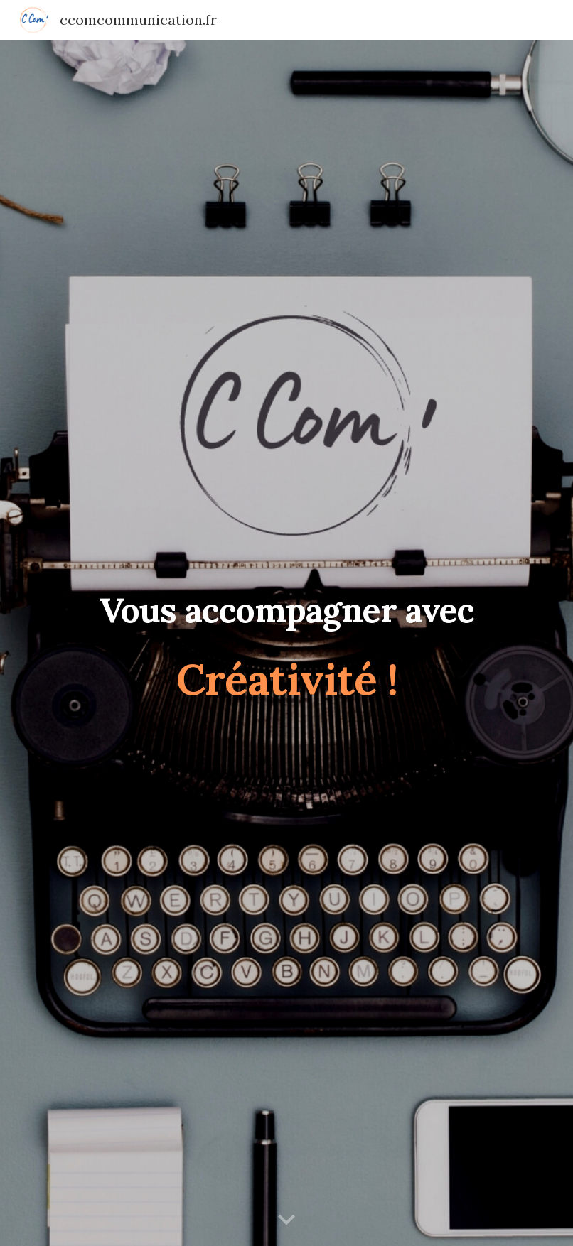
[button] (286, 1220)
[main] (286, 643)
